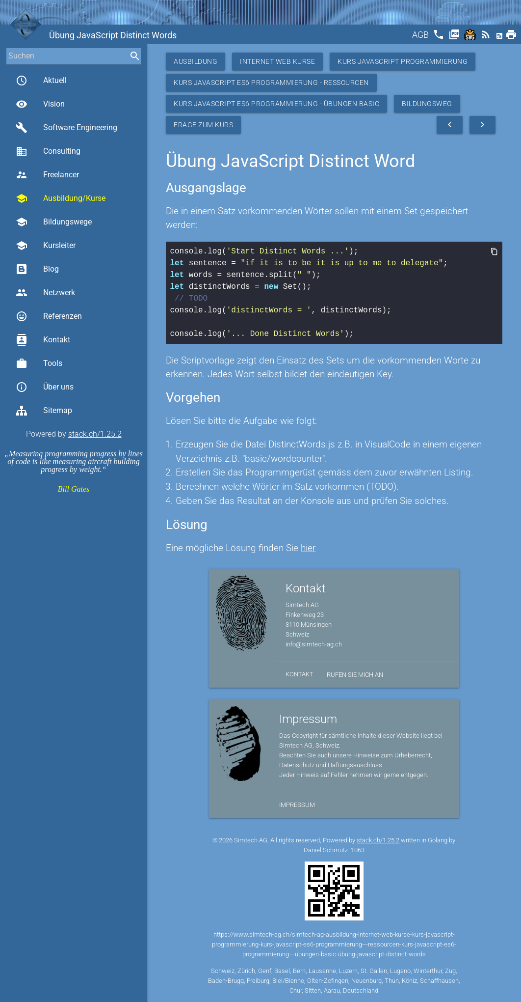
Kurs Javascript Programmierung (403, 61)
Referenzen (49, 316)
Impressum (297, 804)
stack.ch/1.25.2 (95, 434)
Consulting (48, 151)
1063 (358, 850)
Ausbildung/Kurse (60, 198)
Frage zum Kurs (203, 125)
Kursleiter (46, 245)
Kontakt (43, 340)
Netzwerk (45, 293)
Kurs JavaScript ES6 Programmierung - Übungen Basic (276, 104)
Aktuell (41, 80)
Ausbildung (195, 61)
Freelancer (47, 175)
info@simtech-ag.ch (314, 644)
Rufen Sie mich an (355, 674)
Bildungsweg (427, 104)
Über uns (45, 387)
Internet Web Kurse (277, 61)
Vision (40, 104)
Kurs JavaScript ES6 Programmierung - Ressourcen (271, 82)
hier (308, 548)
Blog (37, 269)
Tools (39, 363)
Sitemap (44, 410)
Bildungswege (54, 222)
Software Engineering (66, 127)
